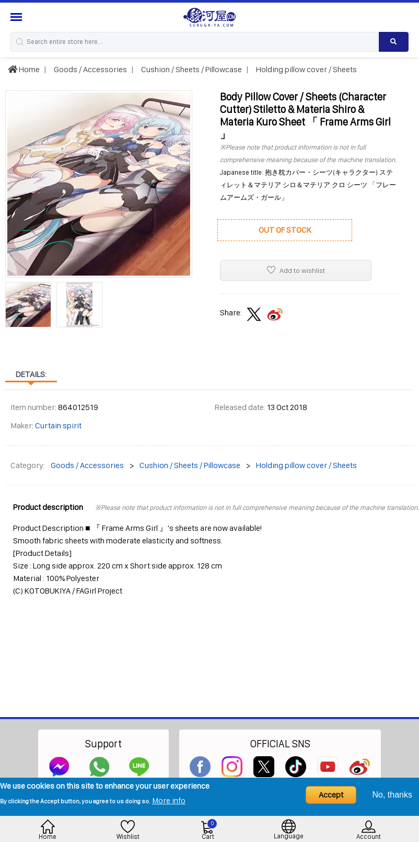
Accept (331, 795)
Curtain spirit (58, 425)
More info (168, 800)
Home (24, 69)
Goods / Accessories (89, 69)
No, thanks (392, 794)
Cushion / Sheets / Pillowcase (190, 69)
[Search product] (394, 42)
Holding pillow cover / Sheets (305, 69)
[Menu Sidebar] (17, 17)
